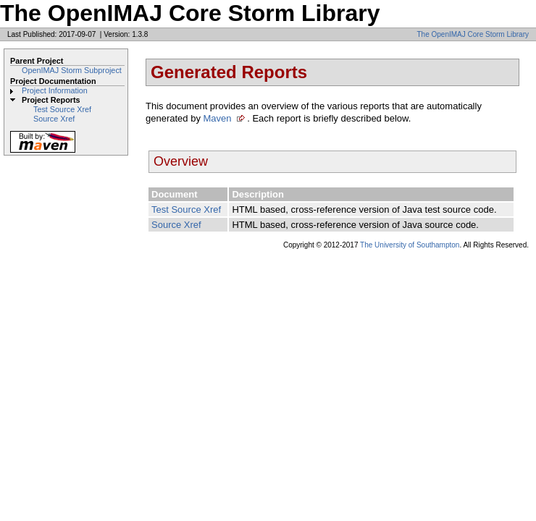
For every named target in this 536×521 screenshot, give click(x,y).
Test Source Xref (62, 109)
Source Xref (54, 118)
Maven (218, 118)
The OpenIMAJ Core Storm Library (473, 34)
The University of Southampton (409, 245)
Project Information (55, 90)
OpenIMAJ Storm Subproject (72, 70)
